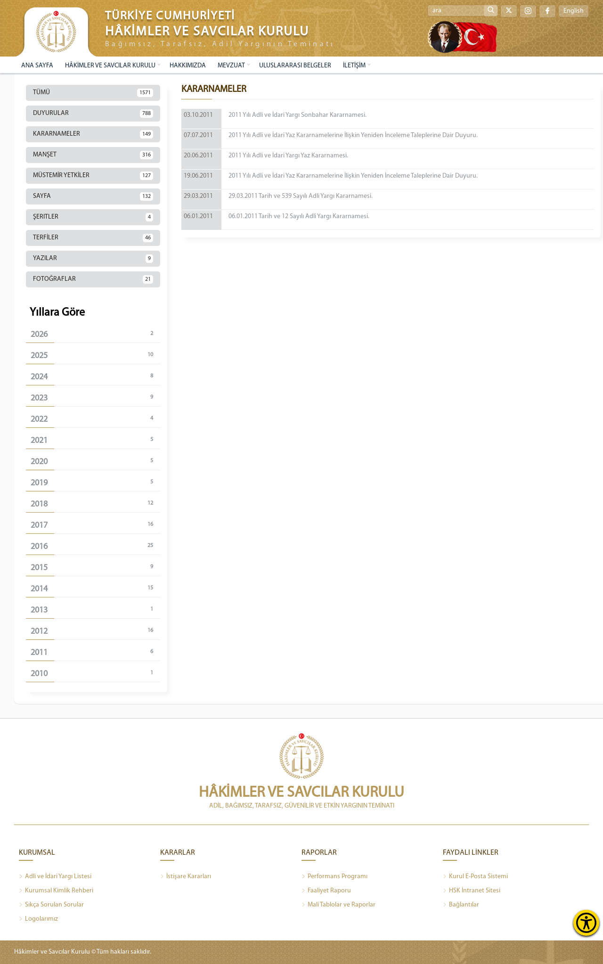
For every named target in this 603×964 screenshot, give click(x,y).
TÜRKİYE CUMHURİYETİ (170, 16)
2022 (95, 419)
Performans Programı (334, 877)
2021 (95, 440)
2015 (95, 567)
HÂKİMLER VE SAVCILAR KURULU (110, 65)
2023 (95, 398)
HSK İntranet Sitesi (471, 891)
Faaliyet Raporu (326, 891)
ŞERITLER (93, 217)
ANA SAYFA (37, 65)
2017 (95, 525)
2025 (95, 355)
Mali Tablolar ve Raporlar (338, 905)
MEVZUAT (231, 65)
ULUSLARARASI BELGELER (295, 65)
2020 (95, 461)
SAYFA (93, 196)
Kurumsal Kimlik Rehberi (56, 891)
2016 (95, 546)
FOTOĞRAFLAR (93, 279)
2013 (95, 610)
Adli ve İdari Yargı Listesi (55, 877)
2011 (95, 652)
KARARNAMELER (93, 134)
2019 (95, 483)
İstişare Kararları (185, 877)
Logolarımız (38, 919)
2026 (95, 334)
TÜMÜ (93, 93)
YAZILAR (93, 258)
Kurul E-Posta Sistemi (475, 877)
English (573, 11)
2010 (95, 673)
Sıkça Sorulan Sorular (51, 905)
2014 (95, 589)
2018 (95, 504)
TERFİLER (93, 238)
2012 (95, 631)
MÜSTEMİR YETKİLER (93, 176)
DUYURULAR (93, 113)
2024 (95, 377)
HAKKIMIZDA (188, 65)
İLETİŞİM (354, 65)
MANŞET (93, 155)
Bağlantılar (461, 905)
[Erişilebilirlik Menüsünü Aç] (586, 923)
